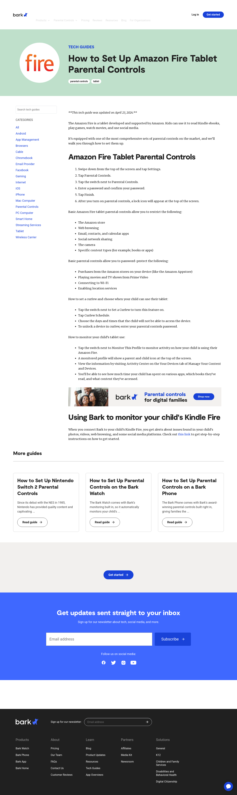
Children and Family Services (167, 745)
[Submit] (147, 704)
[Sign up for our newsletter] (118, 704)
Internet (21, 164)
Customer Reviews (61, 756)
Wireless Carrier (26, 219)
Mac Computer (25, 182)
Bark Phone (22, 736)
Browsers (22, 127)
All (17, 109)
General (160, 730)
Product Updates (95, 736)
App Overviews (94, 756)
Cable (19, 133)
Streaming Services (28, 207)
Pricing (55, 730)
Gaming (21, 158)
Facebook (22, 152)
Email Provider (25, 146)
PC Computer (24, 194)
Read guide (32, 504)
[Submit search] (53, 91)
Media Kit (126, 736)
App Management (27, 121)
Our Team (56, 736)
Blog (88, 730)
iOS (18, 170)
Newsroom (127, 743)
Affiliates (126, 730)
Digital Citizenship (166, 763)
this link (184, 416)
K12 (158, 736)
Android (21, 115)
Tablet (20, 213)
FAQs (54, 743)
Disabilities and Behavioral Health (166, 755)
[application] (228, 786)
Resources (92, 743)
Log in (195, 5)
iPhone (20, 176)
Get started (213, 5)
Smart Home (24, 201)
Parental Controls (27, 188)
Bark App (21, 743)
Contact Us (57, 750)
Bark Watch (22, 730)
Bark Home (22, 750)
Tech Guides (81, 28)
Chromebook (24, 139)
